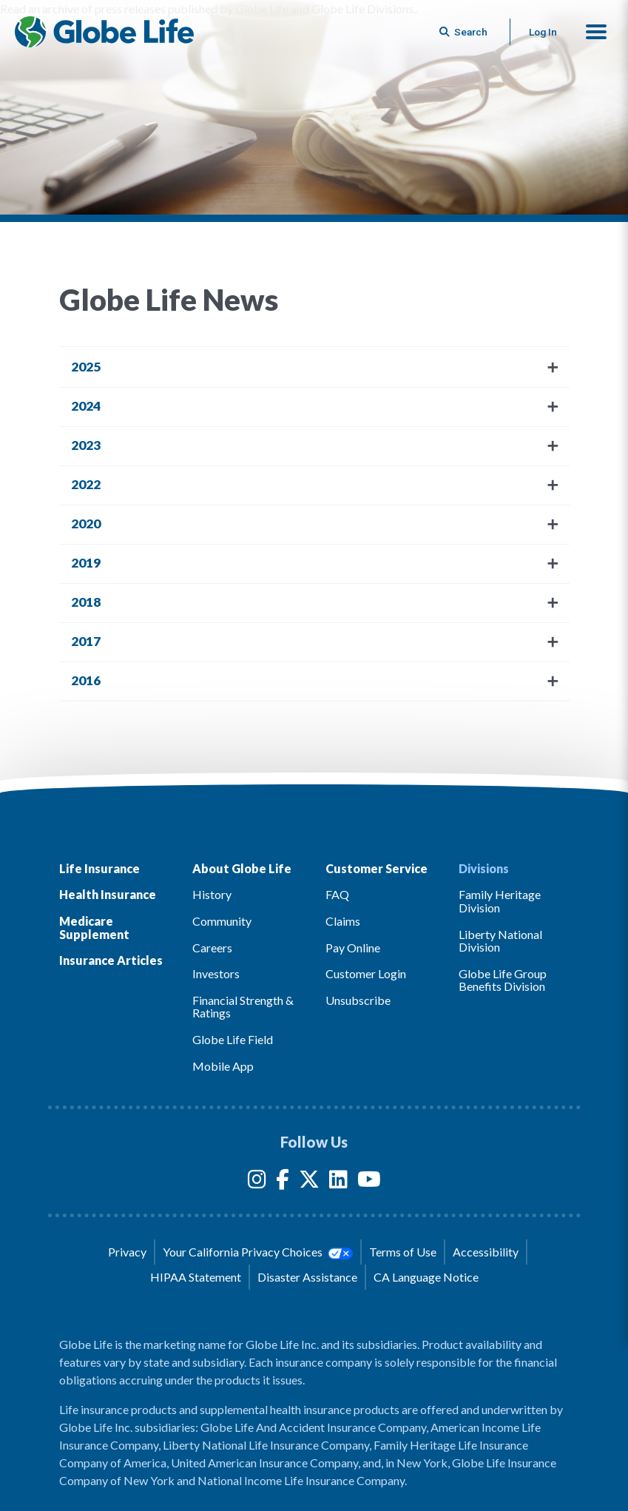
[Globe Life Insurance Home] (104, 32)
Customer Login (365, 973)
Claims (342, 921)
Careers (212, 947)
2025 (86, 366)
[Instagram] (257, 1182)
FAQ (337, 894)
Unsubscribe (358, 1000)
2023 (86, 445)
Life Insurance (99, 868)
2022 (86, 484)
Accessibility (486, 1252)
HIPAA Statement (195, 1277)
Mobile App (223, 1066)
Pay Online (352, 947)
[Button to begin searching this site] (464, 32)
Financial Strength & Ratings (243, 1006)
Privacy (127, 1252)
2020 (86, 523)
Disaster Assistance (307, 1277)
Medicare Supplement (94, 927)
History (212, 894)
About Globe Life (241, 868)
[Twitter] (309, 1182)
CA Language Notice (426, 1277)
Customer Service (376, 868)
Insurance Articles (111, 960)
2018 (86, 602)
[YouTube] (369, 1182)
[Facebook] (282, 1182)
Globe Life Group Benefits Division (503, 980)
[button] (596, 32)
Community (221, 921)
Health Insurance (107, 894)
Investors (216, 973)
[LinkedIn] (338, 1182)
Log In (543, 32)
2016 (86, 680)
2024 (86, 406)
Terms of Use (402, 1252)
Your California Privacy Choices (257, 1252)
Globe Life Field (232, 1039)
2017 (86, 641)
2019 (86, 563)
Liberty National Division (500, 941)
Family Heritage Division (500, 901)
